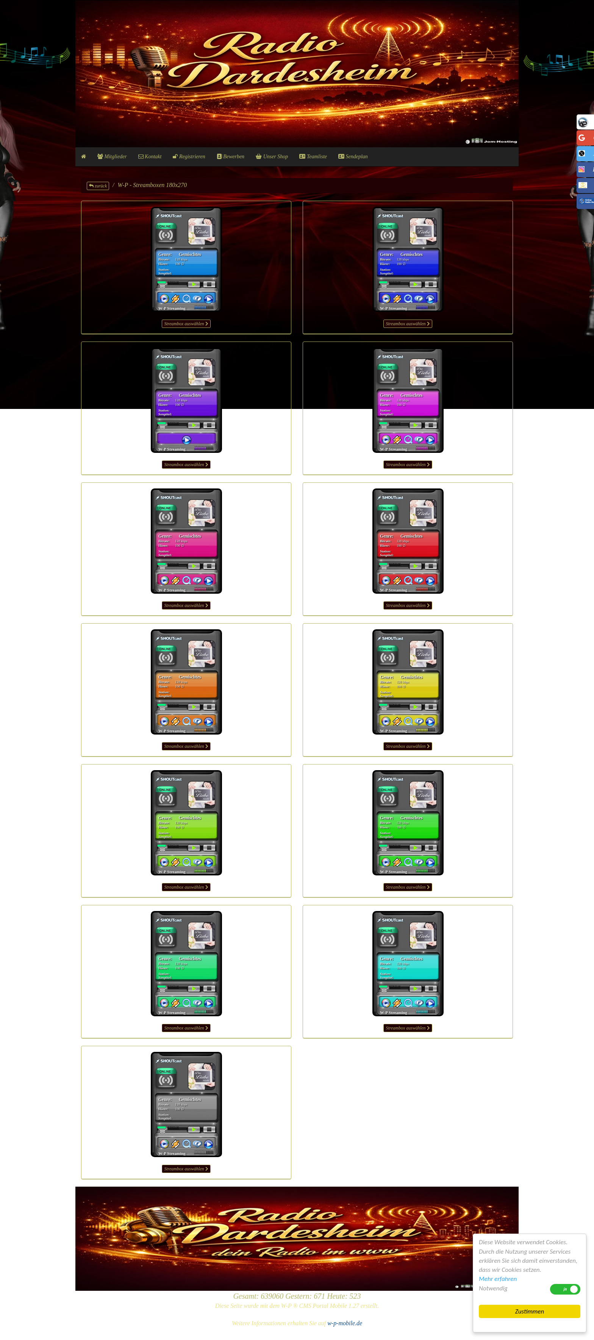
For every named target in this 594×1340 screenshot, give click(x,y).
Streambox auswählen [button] (186, 323)
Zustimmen (529, 1311)
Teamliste (313, 156)
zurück (98, 186)
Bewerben (230, 156)
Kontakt (150, 156)
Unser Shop (272, 156)
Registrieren (189, 156)
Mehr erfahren (498, 1279)
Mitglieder (112, 156)
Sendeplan (353, 156)
